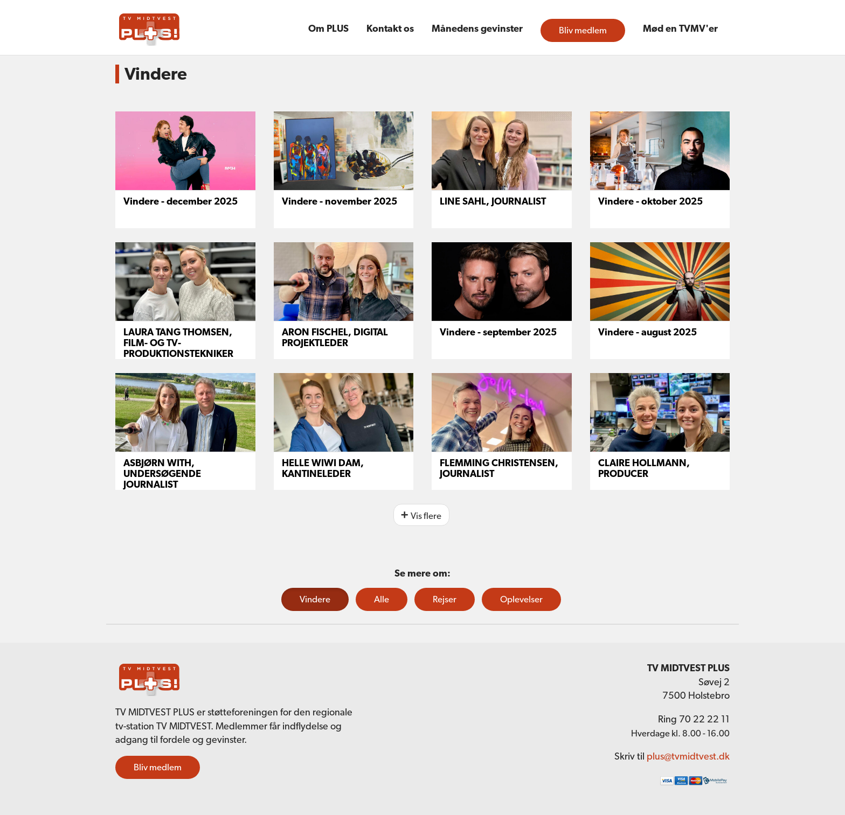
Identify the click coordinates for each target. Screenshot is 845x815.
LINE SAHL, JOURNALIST (493, 201)
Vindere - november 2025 (339, 201)
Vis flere (426, 515)
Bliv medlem (583, 30)
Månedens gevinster (477, 28)
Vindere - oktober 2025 (650, 201)
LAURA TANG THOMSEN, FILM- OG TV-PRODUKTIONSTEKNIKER (178, 342)
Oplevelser (521, 599)
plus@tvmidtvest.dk (688, 756)
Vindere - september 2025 (498, 332)
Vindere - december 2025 (180, 201)
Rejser (444, 599)
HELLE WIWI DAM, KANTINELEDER (323, 468)
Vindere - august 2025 (647, 332)
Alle (381, 599)
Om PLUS (328, 28)
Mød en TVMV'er (680, 28)
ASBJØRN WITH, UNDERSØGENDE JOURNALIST (162, 473)
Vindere (315, 599)
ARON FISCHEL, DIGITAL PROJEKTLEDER (335, 337)
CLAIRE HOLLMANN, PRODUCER (644, 468)
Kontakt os (390, 28)
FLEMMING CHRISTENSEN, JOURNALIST (499, 468)
